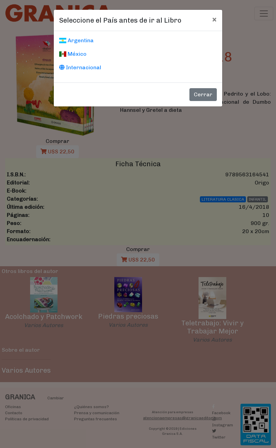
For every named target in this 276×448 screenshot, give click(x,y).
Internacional (80, 67)
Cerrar (203, 94)
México (73, 54)
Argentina (76, 40)
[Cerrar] (214, 19)
